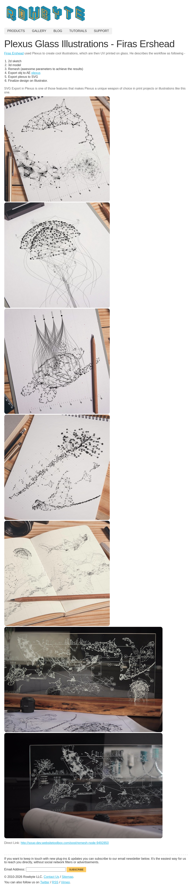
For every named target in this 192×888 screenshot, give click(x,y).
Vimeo (65, 882)
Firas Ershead (14, 53)
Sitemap (67, 876)
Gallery (39, 31)
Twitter (44, 882)
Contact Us (51, 876)
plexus (35, 73)
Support (101, 31)
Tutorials (78, 31)
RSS (55, 882)
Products (16, 31)
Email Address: (15, 869)
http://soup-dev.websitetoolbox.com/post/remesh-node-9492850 (65, 843)
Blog (58, 31)
